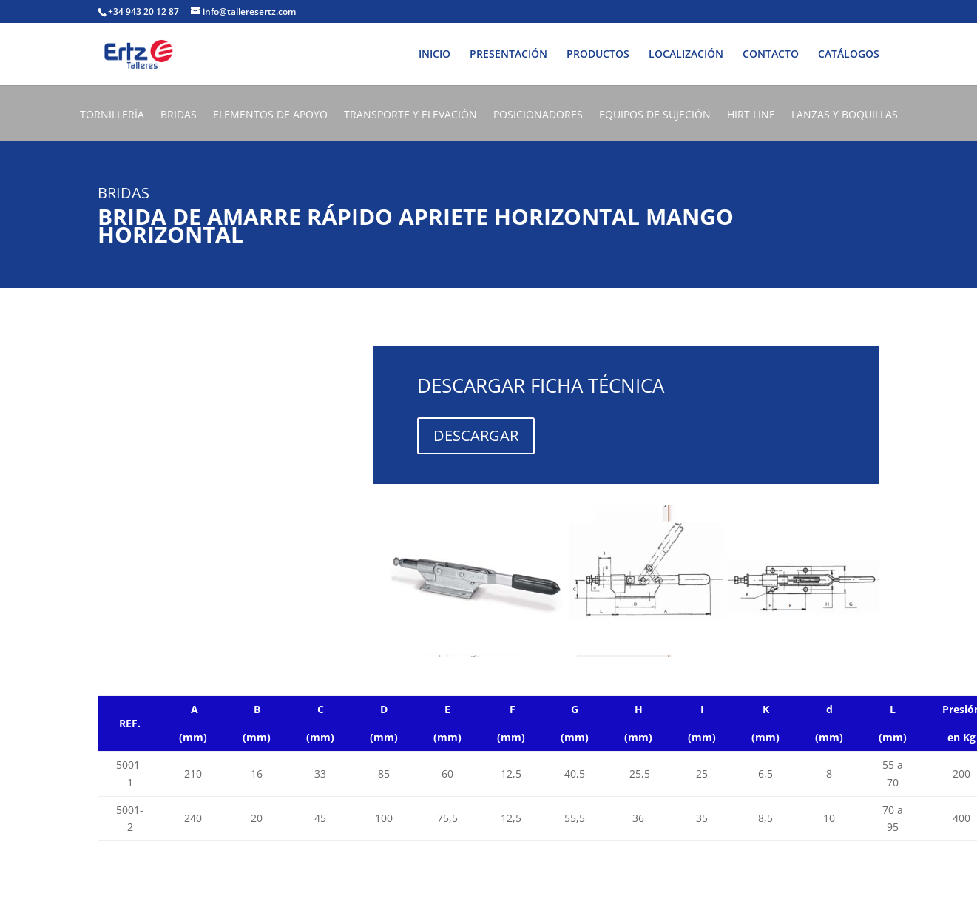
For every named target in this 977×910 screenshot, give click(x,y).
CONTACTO (771, 55)
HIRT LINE (751, 115)
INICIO (434, 55)
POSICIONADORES (538, 115)
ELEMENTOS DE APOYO (270, 115)
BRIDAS (178, 115)
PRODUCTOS (598, 55)
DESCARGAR (475, 435)
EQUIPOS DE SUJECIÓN (655, 115)
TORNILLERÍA (112, 115)
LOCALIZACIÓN (686, 55)
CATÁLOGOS (848, 55)
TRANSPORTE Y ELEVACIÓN (410, 115)
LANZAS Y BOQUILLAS (844, 115)
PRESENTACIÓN (508, 55)
